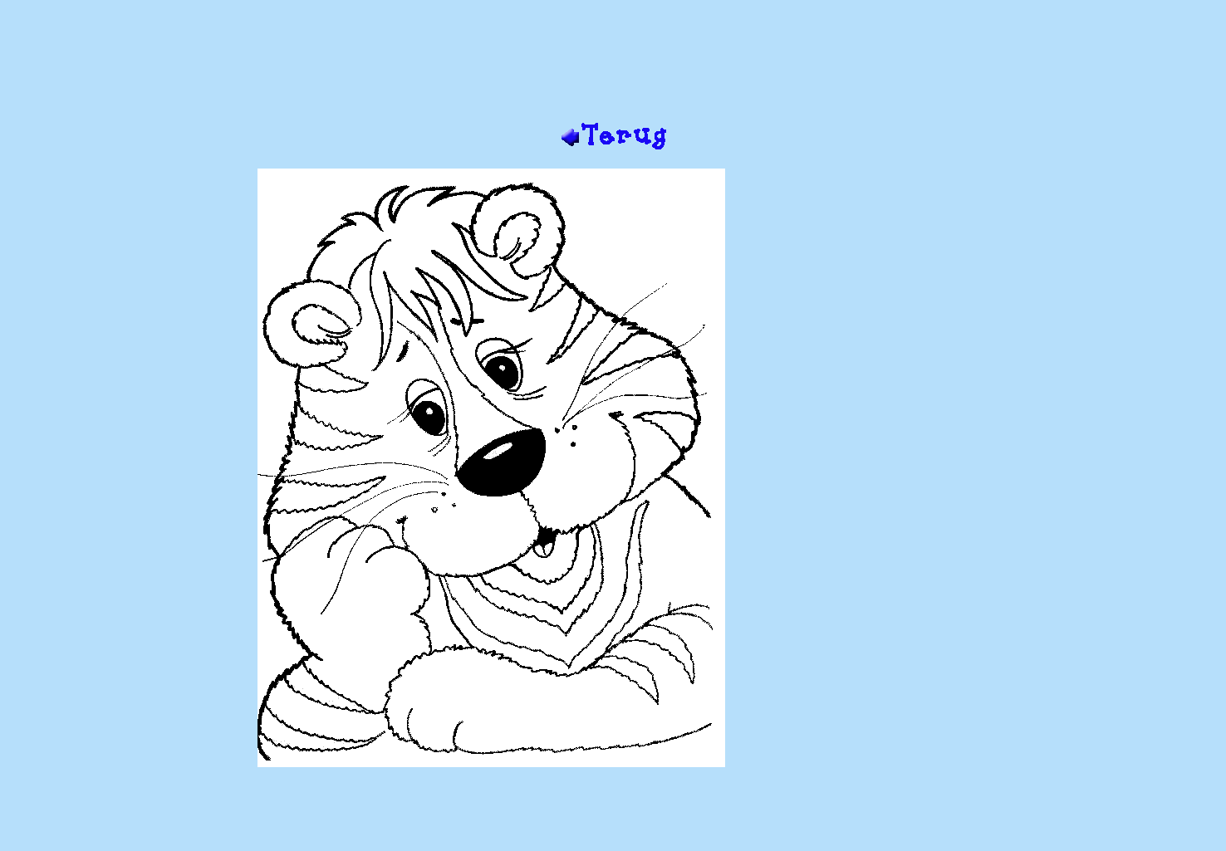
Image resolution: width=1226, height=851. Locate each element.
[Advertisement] (613, 67)
